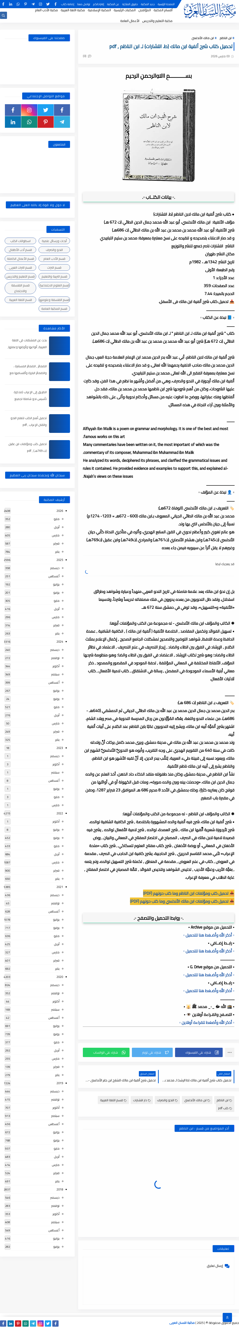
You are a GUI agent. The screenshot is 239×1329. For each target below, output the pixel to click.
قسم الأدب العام (54, 258)
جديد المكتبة (148, 4)
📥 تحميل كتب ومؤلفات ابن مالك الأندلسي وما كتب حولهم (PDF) (182, 901)
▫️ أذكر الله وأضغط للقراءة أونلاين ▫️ (206, 1022)
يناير (57, 551)
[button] (199, 1052)
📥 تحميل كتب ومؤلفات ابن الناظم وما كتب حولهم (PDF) (188, 893)
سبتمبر (55, 674)
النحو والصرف (167, 1100)
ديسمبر (55, 568)
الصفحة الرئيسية (166, 4)
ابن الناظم (226, 38)
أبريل (57, 527)
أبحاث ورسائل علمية (54, 241)
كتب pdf (225, 1108)
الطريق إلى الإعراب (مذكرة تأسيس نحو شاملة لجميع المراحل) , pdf (30, 398)
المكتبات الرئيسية (125, 10)
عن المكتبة (113, 4)
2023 (59, 748)
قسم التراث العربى (20, 267)
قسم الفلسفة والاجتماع (20, 288)
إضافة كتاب (67, 4)
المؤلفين (144, 10)
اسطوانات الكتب (20, 241)
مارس (56, 535)
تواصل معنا (83, 4)
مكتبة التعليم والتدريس (157, 21)
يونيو (56, 592)
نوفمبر (55, 658)
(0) (87, 56)
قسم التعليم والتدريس (20, 276)
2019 (59, 1083)
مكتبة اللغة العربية (73, 10)
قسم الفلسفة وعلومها (54, 300)
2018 (59, 1189)
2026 (59, 510)
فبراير (56, 543)
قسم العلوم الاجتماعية (54, 285)
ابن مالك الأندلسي (202, 38)
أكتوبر (56, 666)
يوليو (56, 584)
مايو (57, 519)
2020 (59, 977)
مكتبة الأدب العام (46, 10)
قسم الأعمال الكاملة (20, 258)
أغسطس (54, 576)
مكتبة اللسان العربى (182, 1322)
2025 (59, 560)
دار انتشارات (142, 1100)
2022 (59, 813)
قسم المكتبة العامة (54, 308)
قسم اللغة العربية (113, 1100)
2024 (59, 641)
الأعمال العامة (129, 21)
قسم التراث (54, 267)
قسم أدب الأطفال (20, 250)
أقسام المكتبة (163, 10)
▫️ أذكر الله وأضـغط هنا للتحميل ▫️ (208, 935)
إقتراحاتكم (98, 4)
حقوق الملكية (130, 4)
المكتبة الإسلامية (99, 10)
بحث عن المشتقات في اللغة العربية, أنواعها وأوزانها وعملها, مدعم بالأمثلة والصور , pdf (27, 346)
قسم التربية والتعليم (54, 276)
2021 (59, 887)
